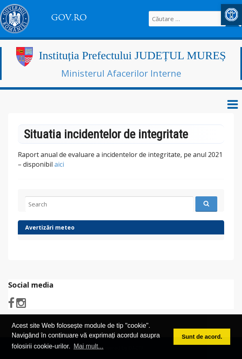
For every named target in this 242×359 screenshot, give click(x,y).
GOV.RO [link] (69, 17)
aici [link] (59, 164)
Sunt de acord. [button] (202, 336)
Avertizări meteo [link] (50, 227)
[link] (231, 14)
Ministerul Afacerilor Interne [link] (121, 73)
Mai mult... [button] (88, 346)
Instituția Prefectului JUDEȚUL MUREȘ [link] (132, 55)
